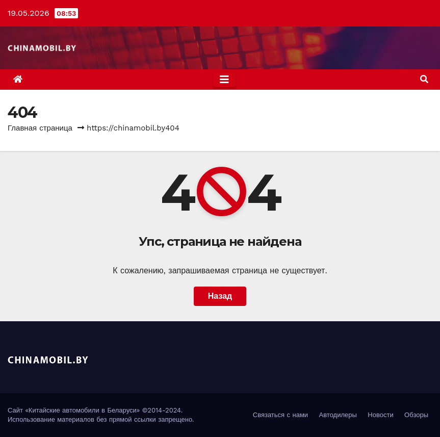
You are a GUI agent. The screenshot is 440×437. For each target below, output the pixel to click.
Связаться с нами (280, 415)
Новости (380, 415)
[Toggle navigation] (224, 79)
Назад (220, 296)
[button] (424, 79)
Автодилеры (338, 415)
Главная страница (40, 128)
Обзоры (416, 415)
